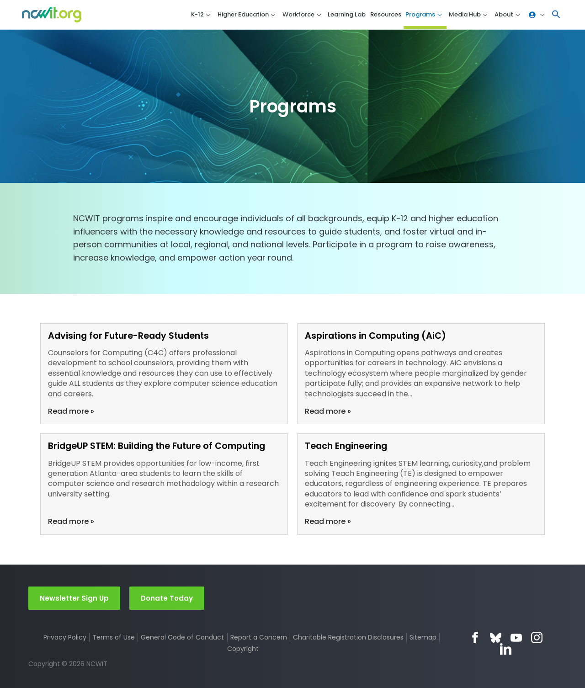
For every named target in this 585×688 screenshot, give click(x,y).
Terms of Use (113, 637)
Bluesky (495, 638)
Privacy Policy (64, 637)
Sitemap (423, 637)
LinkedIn (505, 649)
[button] (556, 15)
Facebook (475, 638)
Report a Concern (258, 637)
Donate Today (167, 598)
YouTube (516, 638)
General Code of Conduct (182, 637)
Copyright (243, 649)
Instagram (536, 638)
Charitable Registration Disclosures (348, 637)
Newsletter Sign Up (74, 598)
